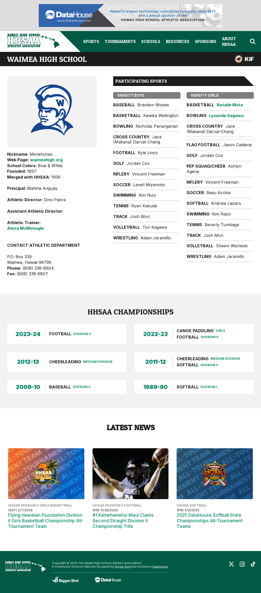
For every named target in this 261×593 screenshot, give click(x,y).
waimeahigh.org (46, 159)
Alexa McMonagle (25, 228)
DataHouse (160, 566)
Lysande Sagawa (226, 115)
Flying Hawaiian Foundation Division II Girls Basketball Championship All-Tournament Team (45, 521)
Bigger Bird (122, 566)
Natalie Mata (230, 104)
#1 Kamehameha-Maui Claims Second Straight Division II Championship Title (123, 521)
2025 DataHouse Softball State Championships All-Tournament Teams (209, 521)
